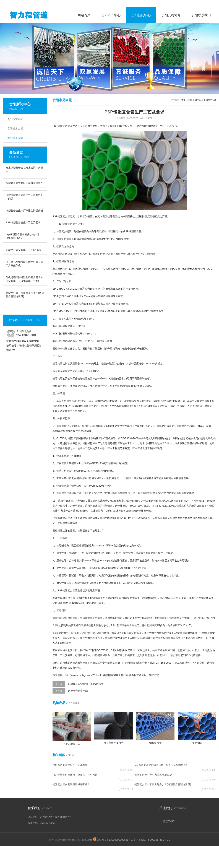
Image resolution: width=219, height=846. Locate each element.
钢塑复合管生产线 (78, 690)
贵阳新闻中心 (141, 15)
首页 (183, 100)
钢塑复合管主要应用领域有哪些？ (24, 183)
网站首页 (84, 15)
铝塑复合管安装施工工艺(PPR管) (24, 249)
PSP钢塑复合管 (61, 216)
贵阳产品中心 (111, 15)
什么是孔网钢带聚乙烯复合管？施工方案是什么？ (24, 263)
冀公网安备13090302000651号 (114, 839)
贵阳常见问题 (15, 137)
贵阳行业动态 (15, 119)
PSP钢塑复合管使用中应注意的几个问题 (24, 197)
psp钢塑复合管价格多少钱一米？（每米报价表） (24, 236)
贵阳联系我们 (201, 15)
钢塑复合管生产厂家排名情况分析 (24, 210)
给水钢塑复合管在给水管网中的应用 (24, 169)
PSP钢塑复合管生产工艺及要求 (23, 222)
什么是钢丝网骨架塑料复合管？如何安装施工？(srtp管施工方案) (24, 279)
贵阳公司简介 (171, 15)
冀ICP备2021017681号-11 (155, 839)
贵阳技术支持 (15, 128)
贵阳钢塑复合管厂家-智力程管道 (124, 675)
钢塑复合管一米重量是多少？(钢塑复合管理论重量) (25, 294)
